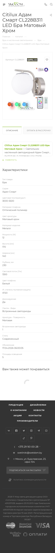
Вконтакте (9, 430)
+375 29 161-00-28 (28, 447)
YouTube (46, 430)
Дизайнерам (38, 405)
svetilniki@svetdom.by (29, 452)
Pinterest (31, 438)
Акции (17, 415)
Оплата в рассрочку (39, 130)
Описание (12, 130)
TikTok (24, 438)
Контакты (35, 415)
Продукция (16, 405)
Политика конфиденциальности (29, 480)
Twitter (24, 430)
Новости (39, 410)
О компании (18, 410)
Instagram (31, 430)
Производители (27, 421)
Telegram (39, 430)
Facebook (16, 430)
